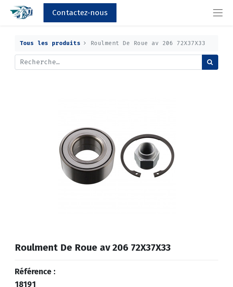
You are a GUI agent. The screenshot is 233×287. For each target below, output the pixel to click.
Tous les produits (50, 43)
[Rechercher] (210, 62)
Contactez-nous (80, 12)
